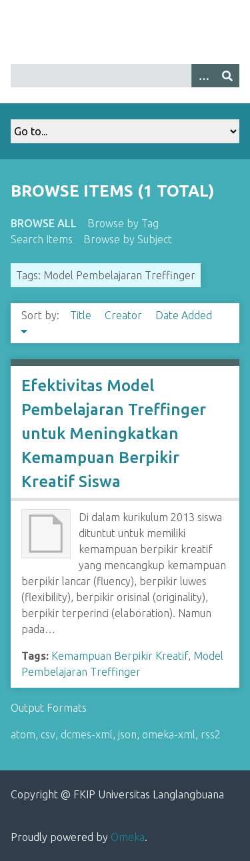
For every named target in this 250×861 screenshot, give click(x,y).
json (127, 734)
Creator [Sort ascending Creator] (125, 315)
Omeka (128, 837)
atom (23, 734)
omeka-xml (168, 734)
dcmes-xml (87, 734)
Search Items (42, 239)
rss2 (211, 734)
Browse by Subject (127, 239)
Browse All (44, 223)
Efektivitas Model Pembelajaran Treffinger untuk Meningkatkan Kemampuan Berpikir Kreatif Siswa (113, 433)
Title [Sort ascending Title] (82, 315)
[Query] (125, 75)
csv (48, 734)
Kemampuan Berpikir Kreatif (119, 656)
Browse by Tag (123, 223)
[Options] (203, 75)
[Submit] (227, 75)
